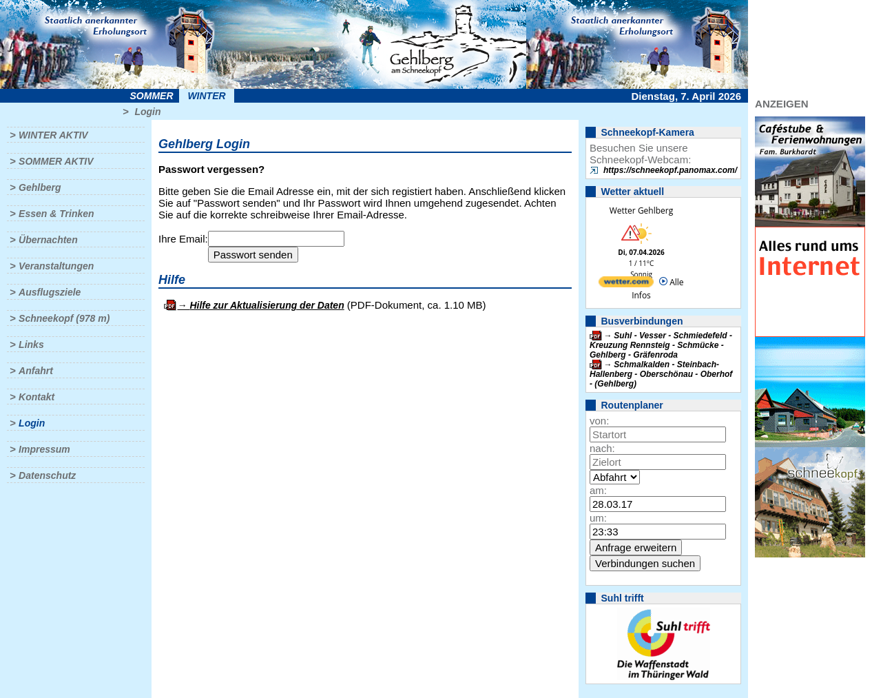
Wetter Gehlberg (641, 210)
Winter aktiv (53, 135)
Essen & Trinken (56, 213)
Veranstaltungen (56, 265)
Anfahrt (36, 370)
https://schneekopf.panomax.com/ (670, 170)
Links (31, 344)
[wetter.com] (626, 284)
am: (598, 490)
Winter (206, 95)
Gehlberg (40, 187)
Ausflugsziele (50, 292)
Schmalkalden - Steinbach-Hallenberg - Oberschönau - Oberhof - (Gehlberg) (661, 374)
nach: (602, 448)
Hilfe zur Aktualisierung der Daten (266, 305)
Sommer (152, 95)
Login (147, 111)
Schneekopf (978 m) (64, 318)
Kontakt (36, 396)
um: (598, 518)
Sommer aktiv (56, 161)
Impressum (44, 449)
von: (599, 421)
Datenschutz (47, 475)
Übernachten (48, 239)
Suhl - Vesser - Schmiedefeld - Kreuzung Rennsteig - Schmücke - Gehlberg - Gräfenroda (661, 345)
